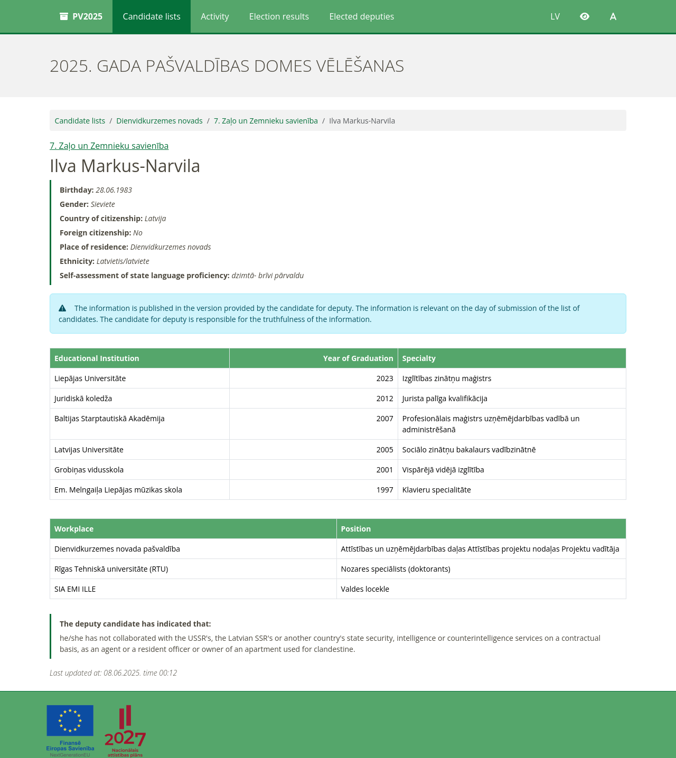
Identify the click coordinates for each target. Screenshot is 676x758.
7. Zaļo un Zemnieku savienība (266, 121)
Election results (279, 16)
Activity (215, 16)
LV (555, 16)
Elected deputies (361, 16)
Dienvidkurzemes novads (159, 121)
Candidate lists (152, 16)
